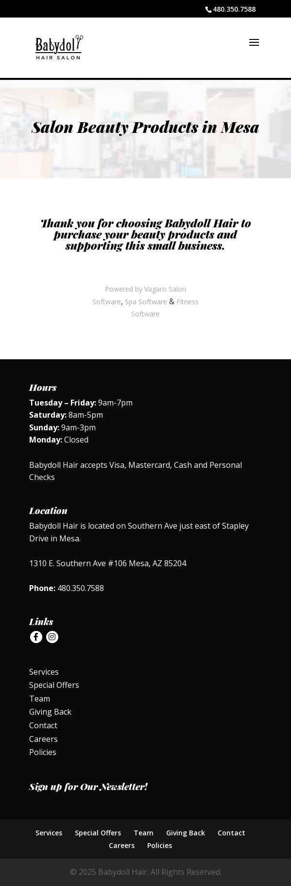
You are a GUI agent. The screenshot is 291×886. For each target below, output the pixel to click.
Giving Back (50, 711)
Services (44, 671)
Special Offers (54, 685)
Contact (43, 725)
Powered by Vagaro (136, 289)
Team (39, 698)
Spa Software (146, 301)
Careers (43, 739)
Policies (42, 752)
